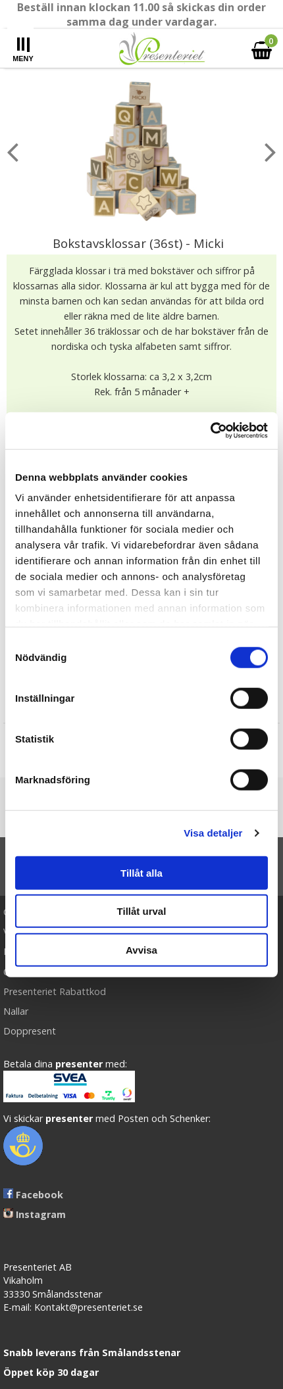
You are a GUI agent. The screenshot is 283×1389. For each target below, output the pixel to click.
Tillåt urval (142, 911)
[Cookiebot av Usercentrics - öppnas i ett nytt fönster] (210, 430)
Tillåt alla (141, 872)
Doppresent (29, 1031)
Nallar (15, 1011)
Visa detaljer (213, 833)
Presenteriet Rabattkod (54, 991)
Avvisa (141, 949)
